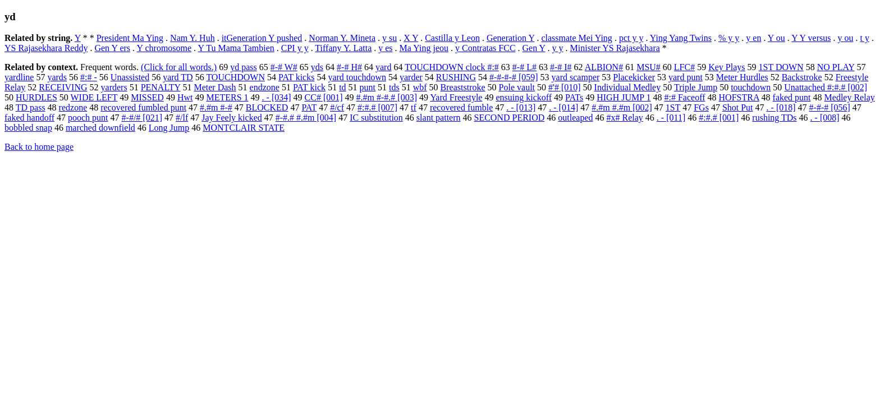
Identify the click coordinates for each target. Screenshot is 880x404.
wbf (420, 87)
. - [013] (520, 107)
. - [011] (671, 117)
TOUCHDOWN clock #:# (452, 67)
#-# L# (524, 67)
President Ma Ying (130, 38)
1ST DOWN (781, 67)
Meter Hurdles (742, 77)
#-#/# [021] (142, 117)
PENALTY (161, 87)
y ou (845, 38)
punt (367, 87)
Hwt (185, 97)
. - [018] (781, 107)
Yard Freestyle (456, 97)
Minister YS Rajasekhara (615, 48)
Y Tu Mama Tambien (236, 48)
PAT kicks (296, 77)
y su (389, 38)
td (342, 87)
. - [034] (276, 97)
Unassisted (130, 77)
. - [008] (825, 117)
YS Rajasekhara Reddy (46, 48)
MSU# (648, 67)
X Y (411, 38)
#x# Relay (625, 117)
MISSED (147, 97)
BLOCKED (267, 107)
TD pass (30, 107)
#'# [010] (564, 87)
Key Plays (726, 67)
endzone (264, 87)
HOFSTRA (739, 97)
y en (753, 38)
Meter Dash (215, 87)
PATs (574, 97)
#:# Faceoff (684, 97)
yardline (19, 77)
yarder (411, 77)
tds (394, 87)
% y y (728, 38)
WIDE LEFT (94, 97)
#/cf (337, 107)
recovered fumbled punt (143, 107)
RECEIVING (63, 87)
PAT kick (309, 87)
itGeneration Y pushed (262, 38)
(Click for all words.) (179, 67)
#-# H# (349, 67)
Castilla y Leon (452, 38)
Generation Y (510, 38)
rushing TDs (774, 117)
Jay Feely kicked (231, 117)
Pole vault (517, 87)
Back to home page (39, 147)
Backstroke (802, 77)
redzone (73, 107)
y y (557, 48)
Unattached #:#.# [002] (825, 87)
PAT (309, 107)
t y (864, 38)
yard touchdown (357, 77)
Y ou (776, 38)
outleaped (575, 117)
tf (413, 107)
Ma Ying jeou (424, 48)
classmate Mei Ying (576, 38)
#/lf (182, 117)
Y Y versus (811, 38)
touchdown (751, 87)
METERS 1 (227, 97)
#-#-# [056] (829, 107)
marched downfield (100, 127)
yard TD (177, 77)
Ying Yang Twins (681, 38)
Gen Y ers (112, 48)
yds (317, 67)
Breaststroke (463, 87)
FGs (701, 107)
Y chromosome (164, 48)
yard (383, 67)
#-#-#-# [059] (513, 77)
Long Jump (169, 127)
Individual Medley (627, 87)
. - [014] (563, 107)
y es (385, 48)
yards (57, 77)
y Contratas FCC (485, 48)
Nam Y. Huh (192, 38)
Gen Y (534, 48)
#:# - (88, 77)
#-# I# (561, 67)
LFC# (684, 67)
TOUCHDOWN (235, 77)
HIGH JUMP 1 (623, 97)
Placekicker (634, 77)
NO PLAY (836, 67)
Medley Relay (849, 97)
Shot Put (737, 107)
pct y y (631, 38)
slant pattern (438, 117)
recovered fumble (461, 107)
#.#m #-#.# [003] (386, 97)
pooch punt (88, 117)
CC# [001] (324, 97)
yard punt (685, 77)
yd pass (243, 67)
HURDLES (36, 97)
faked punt (792, 97)
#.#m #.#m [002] (622, 107)
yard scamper (576, 77)
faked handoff (29, 117)
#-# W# (284, 67)
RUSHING (456, 77)
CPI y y (295, 48)
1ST (673, 107)
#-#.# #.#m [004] (306, 117)
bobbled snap (28, 127)
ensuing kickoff (524, 97)
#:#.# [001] (719, 117)
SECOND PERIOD (509, 117)
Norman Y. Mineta (342, 38)
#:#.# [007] (377, 107)
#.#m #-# (216, 107)
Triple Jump (695, 87)
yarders (114, 87)
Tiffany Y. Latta (343, 48)
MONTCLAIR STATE (244, 127)
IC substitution (376, 117)
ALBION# (604, 67)
